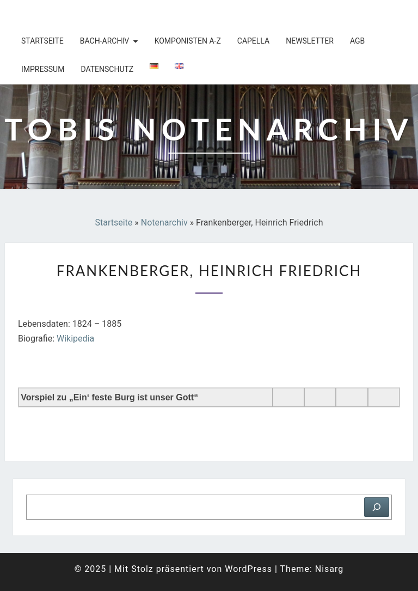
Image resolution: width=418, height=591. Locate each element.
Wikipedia (75, 338)
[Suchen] (376, 507)
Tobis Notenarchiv (75, 13)
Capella (253, 40)
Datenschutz (107, 69)
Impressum (42, 69)
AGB (357, 40)
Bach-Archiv (104, 40)
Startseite (42, 40)
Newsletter (310, 40)
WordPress (248, 569)
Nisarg (329, 569)
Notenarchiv (164, 222)
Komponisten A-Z (188, 40)
